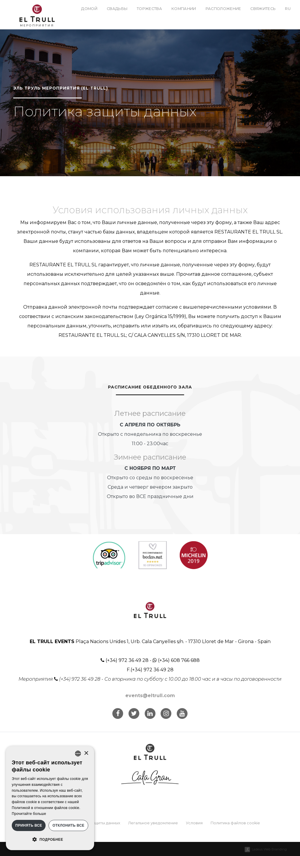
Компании (183, 8)
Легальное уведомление (153, 823)
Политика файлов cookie (235, 823)
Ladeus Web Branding (269, 849)
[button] (50, 839)
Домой (89, 8)
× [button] (86, 753)
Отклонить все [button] (68, 825)
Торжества (149, 8)
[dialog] (50, 798)
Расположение (223, 8)
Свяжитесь (263, 8)
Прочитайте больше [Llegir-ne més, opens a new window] (29, 814)
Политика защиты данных (95, 823)
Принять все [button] (28, 825)
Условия (194, 823)
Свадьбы (117, 8)
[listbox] (78, 753)
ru (288, 8)
